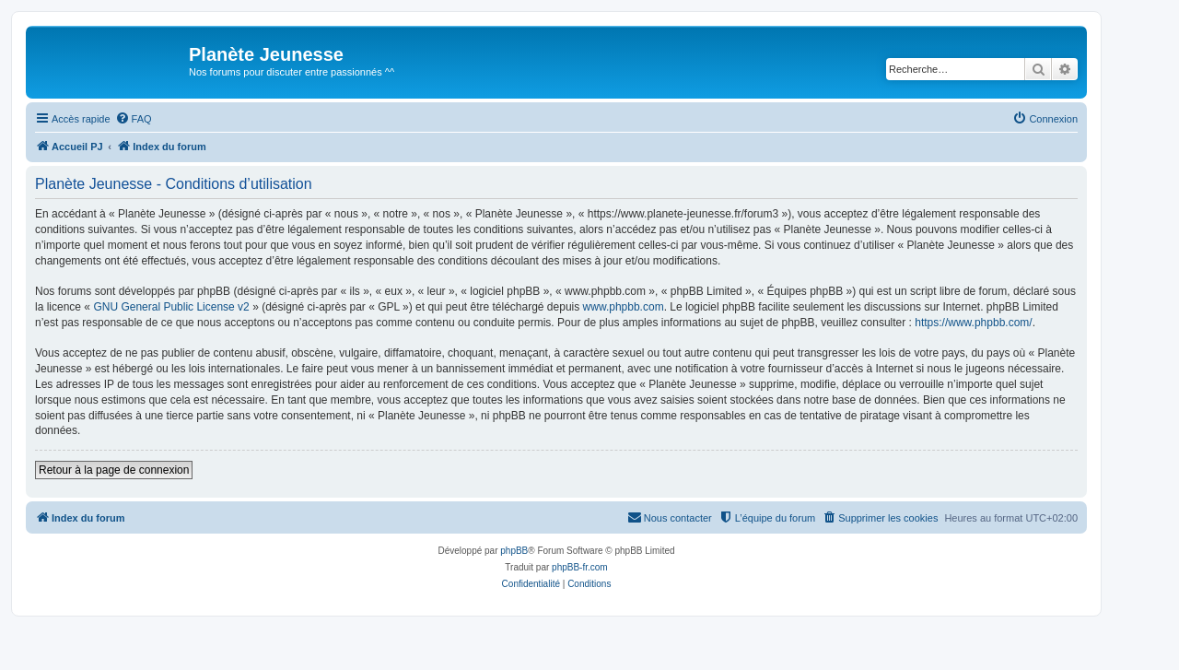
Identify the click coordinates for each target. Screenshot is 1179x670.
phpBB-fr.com (580, 567)
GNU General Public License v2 (171, 306)
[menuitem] (133, 119)
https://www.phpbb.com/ (973, 322)
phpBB (514, 551)
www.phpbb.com (623, 306)
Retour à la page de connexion (114, 470)
